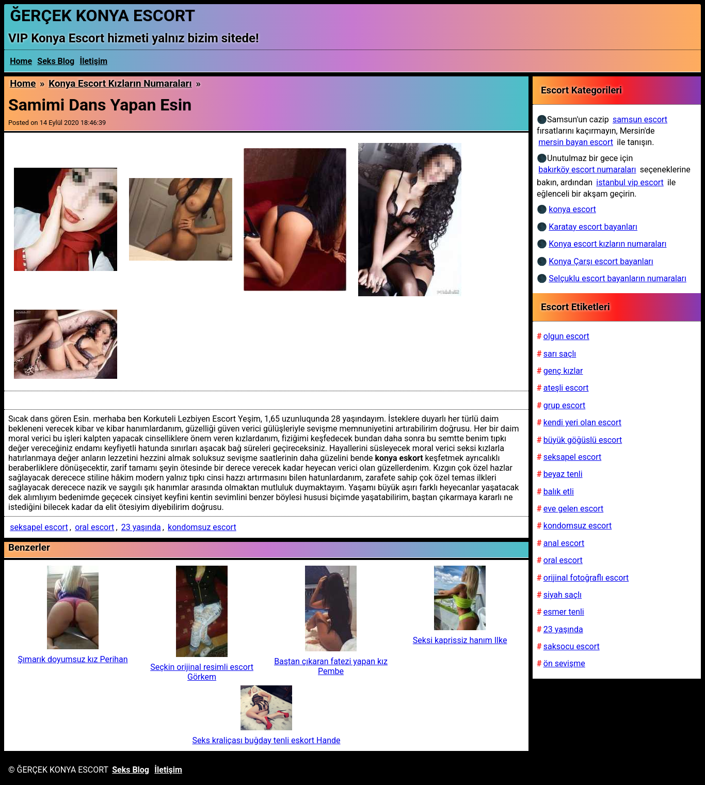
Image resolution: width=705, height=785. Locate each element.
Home (21, 61)
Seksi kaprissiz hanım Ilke (460, 640)
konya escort (572, 209)
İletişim (94, 61)
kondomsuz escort (202, 527)
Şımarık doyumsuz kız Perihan (72, 659)
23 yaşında (141, 527)
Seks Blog (55, 61)
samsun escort (640, 119)
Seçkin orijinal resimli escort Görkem (201, 672)
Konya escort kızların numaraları (120, 83)
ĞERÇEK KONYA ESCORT (102, 15)
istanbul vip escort (629, 182)
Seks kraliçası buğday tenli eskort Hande (267, 740)
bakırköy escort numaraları (587, 169)
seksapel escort (39, 527)
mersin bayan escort (575, 142)
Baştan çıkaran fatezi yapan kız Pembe (331, 666)
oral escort (94, 527)
